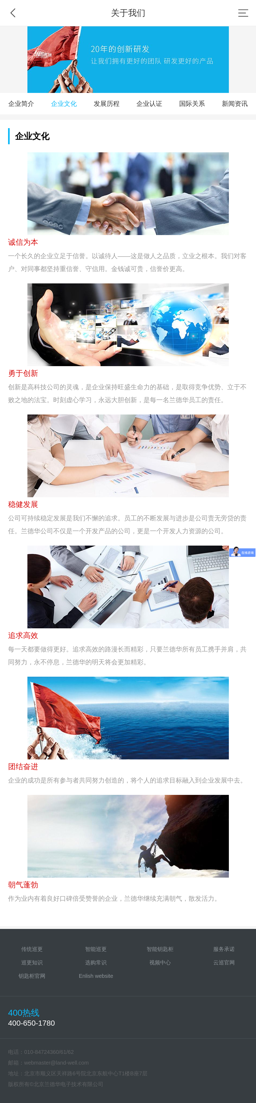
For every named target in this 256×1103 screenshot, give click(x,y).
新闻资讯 (235, 103)
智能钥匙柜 (160, 949)
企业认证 (149, 103)
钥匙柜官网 (32, 976)
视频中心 (160, 962)
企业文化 (64, 103)
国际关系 (192, 103)
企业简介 (21, 103)
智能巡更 (96, 949)
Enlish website (96, 976)
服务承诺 (224, 949)
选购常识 (96, 962)
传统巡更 (32, 949)
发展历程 (107, 103)
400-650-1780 (31, 1023)
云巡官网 (224, 962)
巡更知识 (32, 962)
